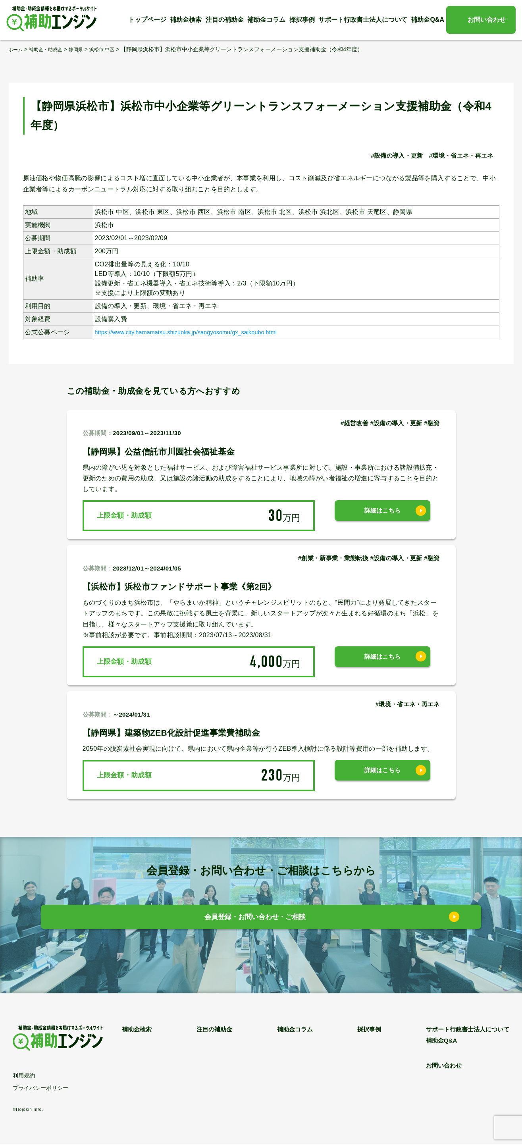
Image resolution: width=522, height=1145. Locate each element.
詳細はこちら (382, 515)
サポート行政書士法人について (362, 19)
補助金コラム (266, 19)
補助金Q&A (427, 19)
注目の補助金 (225, 19)
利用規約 (24, 1076)
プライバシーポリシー (40, 1088)
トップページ (147, 19)
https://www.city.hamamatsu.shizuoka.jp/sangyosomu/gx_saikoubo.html (199, 332)
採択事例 (302, 19)
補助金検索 (186, 19)
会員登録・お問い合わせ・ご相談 (255, 919)
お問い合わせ (487, 19)
